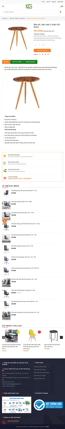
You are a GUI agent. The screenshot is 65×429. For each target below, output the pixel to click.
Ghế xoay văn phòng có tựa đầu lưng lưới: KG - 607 (25, 312)
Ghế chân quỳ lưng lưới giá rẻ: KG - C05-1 (22, 212)
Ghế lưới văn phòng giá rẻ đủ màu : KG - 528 (23, 257)
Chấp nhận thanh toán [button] (11, 393)
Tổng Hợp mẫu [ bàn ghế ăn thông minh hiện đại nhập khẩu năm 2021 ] (11, 346)
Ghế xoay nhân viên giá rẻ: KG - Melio (21, 201)
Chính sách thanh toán (40, 369)
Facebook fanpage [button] (41, 393)
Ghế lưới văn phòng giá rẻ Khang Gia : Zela (23, 290)
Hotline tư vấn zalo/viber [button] (12, 417)
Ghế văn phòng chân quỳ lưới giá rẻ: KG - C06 (23, 235)
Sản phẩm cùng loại (12, 326)
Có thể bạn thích (10, 186)
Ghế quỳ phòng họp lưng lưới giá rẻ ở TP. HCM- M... (25, 268)
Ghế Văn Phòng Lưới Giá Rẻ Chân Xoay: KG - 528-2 (25, 223)
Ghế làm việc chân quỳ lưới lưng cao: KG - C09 (24, 279)
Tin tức (43, 1)
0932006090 (13, 421)
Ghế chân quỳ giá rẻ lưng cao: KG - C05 (22, 246)
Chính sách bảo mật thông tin (41, 372)
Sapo (47, 426)
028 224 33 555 (10, 386)
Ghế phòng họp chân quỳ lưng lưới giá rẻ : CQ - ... (24, 190)
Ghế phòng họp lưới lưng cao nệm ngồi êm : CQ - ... (25, 301)
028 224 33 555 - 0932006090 (22, 178)
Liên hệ (48, 1)
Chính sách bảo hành (39, 378)
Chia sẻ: (36, 54)
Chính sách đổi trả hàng (40, 366)
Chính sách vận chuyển (40, 375)
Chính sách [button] (39, 362)
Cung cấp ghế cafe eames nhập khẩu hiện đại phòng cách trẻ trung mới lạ (31, 346)
